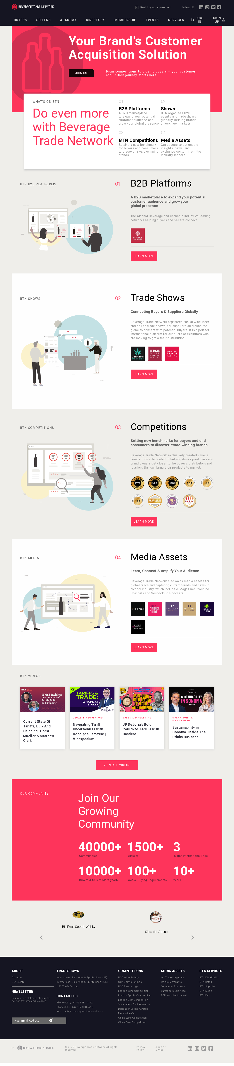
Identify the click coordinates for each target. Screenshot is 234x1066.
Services (176, 20)
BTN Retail (205, 981)
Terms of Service (160, 1048)
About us (17, 977)
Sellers (43, 20)
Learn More (144, 256)
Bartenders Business (173, 990)
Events (152, 20)
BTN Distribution (209, 977)
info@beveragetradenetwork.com (84, 1011)
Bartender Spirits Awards (133, 1008)
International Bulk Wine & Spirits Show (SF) (82, 977)
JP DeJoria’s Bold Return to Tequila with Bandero (141, 729)
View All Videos (117, 765)
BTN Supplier (207, 986)
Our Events (18, 981)
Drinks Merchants (171, 981)
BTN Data (205, 995)
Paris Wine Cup (127, 1013)
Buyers (20, 20)
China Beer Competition (132, 1022)
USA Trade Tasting (68, 986)
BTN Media (206, 990)
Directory (95, 20)
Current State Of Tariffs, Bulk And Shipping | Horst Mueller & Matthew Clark (38, 731)
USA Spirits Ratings (130, 981)
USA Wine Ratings (129, 977)
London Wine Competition (133, 990)
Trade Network (33, 7)
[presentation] (41, 936)
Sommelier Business (173, 986)
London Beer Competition (133, 999)
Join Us (81, 73)
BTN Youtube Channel (174, 995)
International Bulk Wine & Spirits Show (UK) (82, 981)
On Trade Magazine (172, 977)
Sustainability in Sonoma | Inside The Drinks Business (189, 732)
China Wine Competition (132, 1017)
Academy (68, 20)
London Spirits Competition (134, 995)
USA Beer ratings (128, 986)
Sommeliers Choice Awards (134, 1004)
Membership (125, 20)
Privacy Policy (140, 1048)
